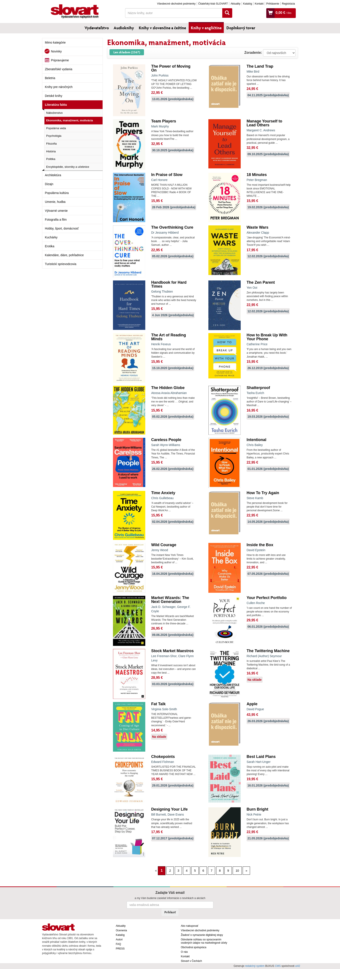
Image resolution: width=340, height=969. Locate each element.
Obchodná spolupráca (193, 947)
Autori (119, 939)
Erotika (49, 246)
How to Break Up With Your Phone (267, 337)
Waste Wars (257, 227)
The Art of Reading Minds (168, 337)
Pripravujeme (60, 60)
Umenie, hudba (55, 202)
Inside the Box (260, 545)
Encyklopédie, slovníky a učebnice (67, 166)
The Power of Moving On (170, 68)
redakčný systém (255, 965)
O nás (184, 951)
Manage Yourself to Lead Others (264, 123)
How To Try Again (263, 493)
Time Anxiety (163, 493)
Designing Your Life (169, 809)
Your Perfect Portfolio (267, 598)
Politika (50, 159)
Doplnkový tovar (240, 27)
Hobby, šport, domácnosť (62, 228)
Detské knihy (53, 96)
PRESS (120, 948)
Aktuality (235, 3)
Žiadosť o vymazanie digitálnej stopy (202, 934)
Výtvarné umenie (56, 210)
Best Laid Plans (261, 756)
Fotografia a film (56, 219)
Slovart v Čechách (191, 960)
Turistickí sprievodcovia (60, 264)
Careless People (166, 440)
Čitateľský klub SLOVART (213, 3)
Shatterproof (258, 388)
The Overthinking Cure (172, 227)
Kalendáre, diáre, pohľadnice (64, 255)
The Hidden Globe (168, 388)
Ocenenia (121, 930)
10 (237, 870)
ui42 (297, 965)
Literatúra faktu (56, 104)
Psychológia (53, 135)
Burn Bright (257, 809)
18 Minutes (257, 175)
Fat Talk (158, 704)
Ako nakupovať (189, 925)
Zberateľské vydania (58, 69)
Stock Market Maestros (172, 651)
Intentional (256, 440)
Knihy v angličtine (206, 27)
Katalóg (247, 3)
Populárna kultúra (57, 193)
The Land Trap (260, 66)
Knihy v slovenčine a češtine (162, 27)
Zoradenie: (253, 52)
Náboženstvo (54, 112)
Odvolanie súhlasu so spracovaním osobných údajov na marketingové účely (204, 941)
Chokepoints (163, 756)
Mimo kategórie (55, 42)
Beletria (50, 78)
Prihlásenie (272, 3)
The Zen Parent (261, 282)
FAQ (118, 944)
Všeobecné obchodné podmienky (176, 3)
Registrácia (288, 3)
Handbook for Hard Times (168, 284)
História (51, 151)
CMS (278, 965)
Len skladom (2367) (126, 52)
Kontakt (259, 3)
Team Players (163, 121)
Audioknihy (124, 27)
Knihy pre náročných (59, 87)
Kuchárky (51, 237)
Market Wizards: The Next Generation (170, 600)
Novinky (56, 51)
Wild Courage (163, 545)
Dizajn (49, 184)
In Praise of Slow (166, 175)
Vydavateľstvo (97, 27)
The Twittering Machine (268, 651)
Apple (252, 704)
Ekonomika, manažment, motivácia (69, 120)
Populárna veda (56, 128)
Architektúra (53, 175)
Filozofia (51, 143)
